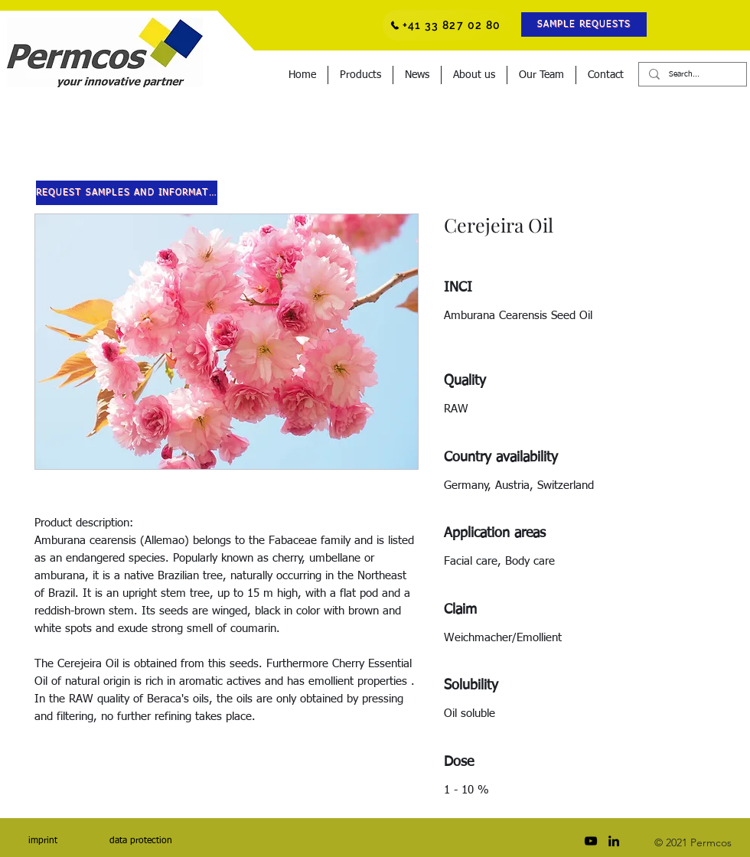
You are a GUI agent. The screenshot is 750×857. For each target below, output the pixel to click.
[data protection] (140, 840)
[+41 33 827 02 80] (445, 25)
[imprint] (42, 840)
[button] (584, 24)
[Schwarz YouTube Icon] (590, 841)
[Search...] (691, 74)
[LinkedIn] (613, 841)
